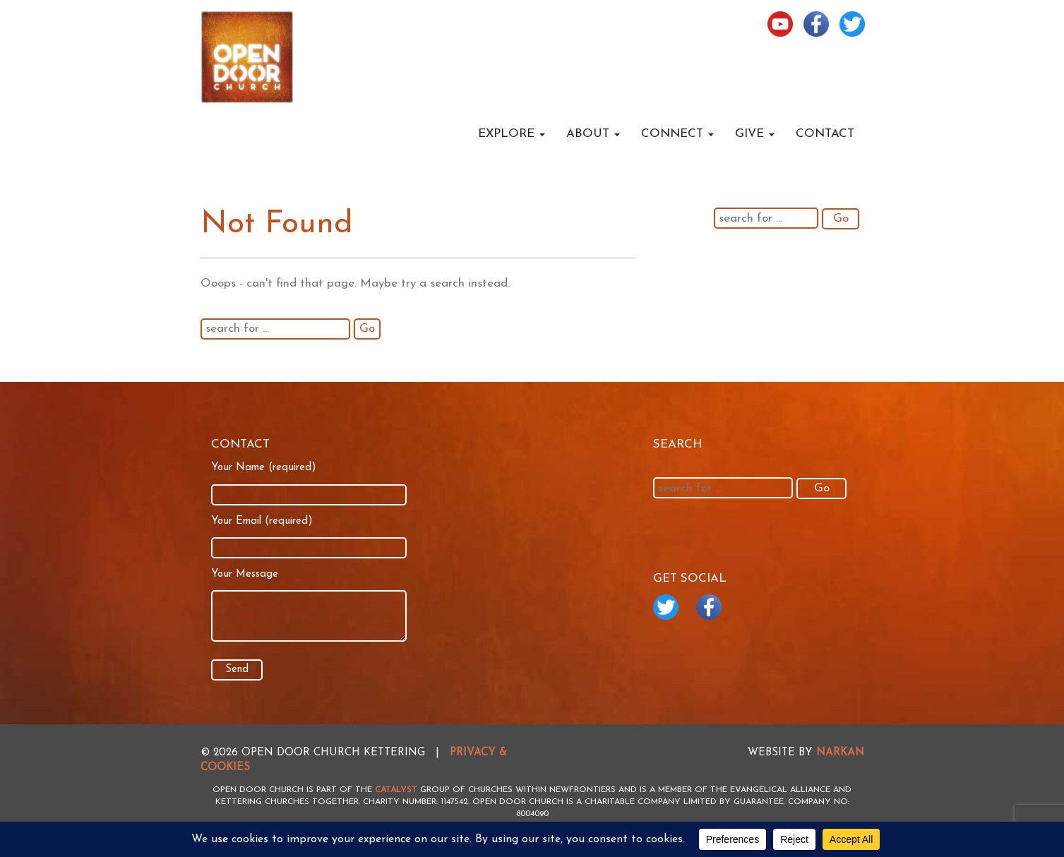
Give (755, 134)
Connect (677, 134)
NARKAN (840, 753)
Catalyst (396, 790)
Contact (825, 134)
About (593, 134)
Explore (511, 134)
